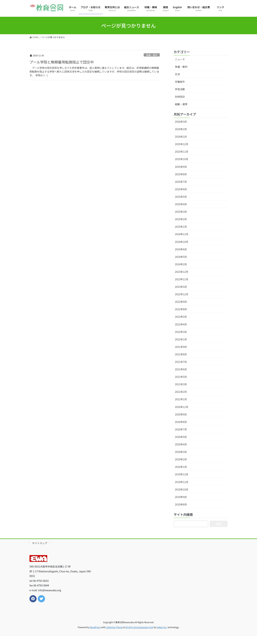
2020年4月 (181, 444)
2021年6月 (181, 369)
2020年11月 (181, 407)
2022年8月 (181, 309)
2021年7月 (181, 362)
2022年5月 (181, 316)
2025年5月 (181, 196)
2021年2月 (181, 392)
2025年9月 (181, 166)
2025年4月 (181, 204)
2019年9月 (181, 497)
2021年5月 (181, 377)
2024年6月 (181, 249)
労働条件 (180, 81)
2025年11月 (181, 151)
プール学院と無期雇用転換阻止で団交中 (61, 62)
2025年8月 (181, 174)
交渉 (177, 74)
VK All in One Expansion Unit (139, 627)
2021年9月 (181, 347)
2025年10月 (181, 159)
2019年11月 (181, 482)
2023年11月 (181, 279)
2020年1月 (181, 467)
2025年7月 (181, 181)
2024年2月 (181, 264)
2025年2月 (181, 219)
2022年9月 (181, 301)
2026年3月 (181, 121)
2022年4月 (181, 324)
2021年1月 (181, 399)
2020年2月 (181, 459)
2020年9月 (181, 414)
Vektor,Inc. (162, 627)
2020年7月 (181, 429)
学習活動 (180, 89)
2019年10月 (181, 489)
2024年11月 (181, 234)
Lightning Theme (114, 627)
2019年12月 (181, 474)
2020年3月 (181, 452)
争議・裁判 (151, 55)
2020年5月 (181, 437)
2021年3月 (181, 384)
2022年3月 (181, 332)
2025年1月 (181, 226)
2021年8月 (181, 354)
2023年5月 (181, 286)
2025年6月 (181, 189)
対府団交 (180, 96)
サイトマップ (39, 543)
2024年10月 (181, 242)
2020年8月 (181, 422)
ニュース (180, 59)
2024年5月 (181, 257)
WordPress (95, 627)
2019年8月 (181, 504)
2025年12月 (181, 144)
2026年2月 (181, 129)
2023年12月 (181, 272)
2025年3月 (181, 211)
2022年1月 (181, 339)
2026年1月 (181, 136)
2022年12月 (181, 294)
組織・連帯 (181, 104)
